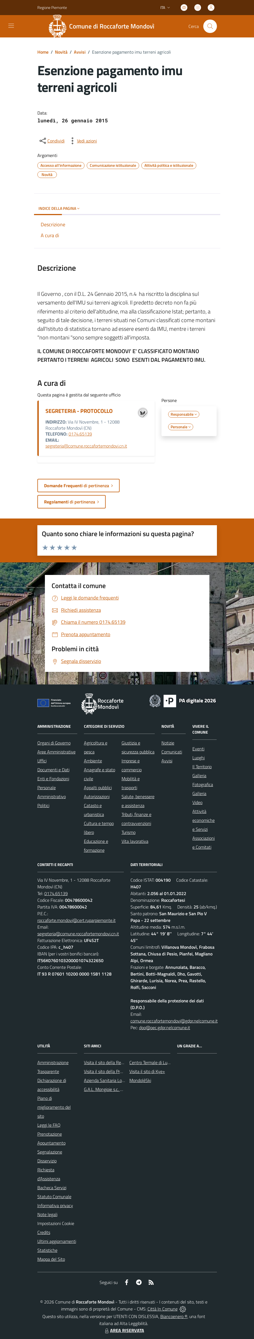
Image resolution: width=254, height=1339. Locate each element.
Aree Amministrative (56, 751)
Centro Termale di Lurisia (152, 1062)
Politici (43, 805)
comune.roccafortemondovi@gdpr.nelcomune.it (174, 1020)
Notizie (167, 742)
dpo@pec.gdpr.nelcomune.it (164, 1027)
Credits (43, 1232)
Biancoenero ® (173, 1316)
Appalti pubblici (98, 787)
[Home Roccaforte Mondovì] (103, 26)
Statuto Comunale (54, 1196)
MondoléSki (140, 1080)
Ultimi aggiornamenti (56, 1241)
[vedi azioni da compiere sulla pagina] (82, 140)
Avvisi (80, 52)
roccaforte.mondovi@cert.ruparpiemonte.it (76, 920)
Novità (61, 52)
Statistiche (47, 1250)
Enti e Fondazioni (53, 778)
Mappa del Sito (51, 1259)
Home (43, 52)
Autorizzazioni (97, 796)
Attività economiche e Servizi (203, 820)
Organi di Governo (54, 742)
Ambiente (93, 760)
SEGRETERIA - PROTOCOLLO (79, 410)
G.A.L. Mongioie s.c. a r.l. (105, 1089)
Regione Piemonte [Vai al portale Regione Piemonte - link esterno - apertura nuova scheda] (52, 7)
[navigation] (11, 25)
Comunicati (171, 751)
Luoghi (198, 757)
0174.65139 (80, 434)
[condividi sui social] (51, 140)
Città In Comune (162, 1308)
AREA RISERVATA (123, 1330)
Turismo (129, 832)
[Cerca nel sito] (210, 26)
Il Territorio (202, 766)
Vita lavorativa (135, 841)
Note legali (47, 1214)
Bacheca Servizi (51, 1187)
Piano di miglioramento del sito (54, 1107)
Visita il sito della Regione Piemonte (117, 1062)
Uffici (42, 760)
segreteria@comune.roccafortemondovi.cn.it (86, 446)
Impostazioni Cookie (55, 1223)
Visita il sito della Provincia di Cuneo (117, 1071)
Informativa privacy (55, 1205)
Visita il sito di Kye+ (147, 1071)
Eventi (198, 748)
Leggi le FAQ (49, 1125)
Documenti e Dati (53, 769)
